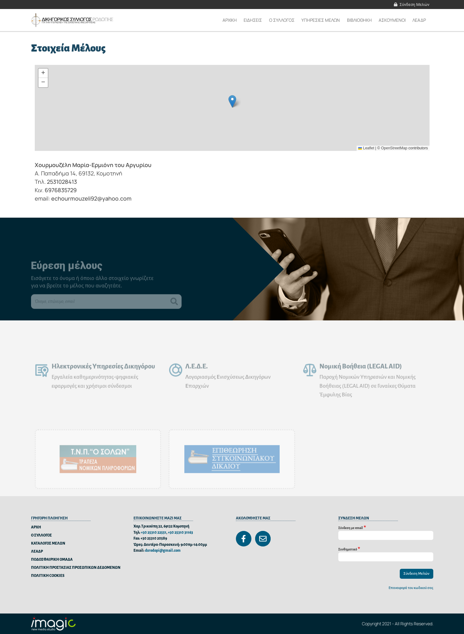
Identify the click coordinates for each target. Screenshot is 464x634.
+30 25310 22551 (153, 533)
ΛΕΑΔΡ (419, 20)
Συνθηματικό (347, 549)
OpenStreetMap (394, 148)
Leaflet (366, 148)
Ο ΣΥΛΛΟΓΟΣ (41, 535)
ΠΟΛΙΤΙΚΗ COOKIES (48, 576)
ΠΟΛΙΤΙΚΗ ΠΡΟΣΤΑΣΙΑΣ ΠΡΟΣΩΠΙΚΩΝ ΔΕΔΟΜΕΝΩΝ (75, 568)
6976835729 (61, 190)
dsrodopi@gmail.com (163, 551)
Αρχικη (230, 20)
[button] (232, 101)
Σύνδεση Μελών (415, 4)
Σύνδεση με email (350, 527)
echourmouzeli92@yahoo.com (91, 198)
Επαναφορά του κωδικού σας (411, 588)
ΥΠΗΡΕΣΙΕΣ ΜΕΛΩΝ (320, 20)
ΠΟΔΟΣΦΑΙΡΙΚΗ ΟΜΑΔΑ (52, 560)
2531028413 (62, 181)
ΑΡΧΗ (36, 527)
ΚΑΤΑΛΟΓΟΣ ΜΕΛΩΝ (48, 543)
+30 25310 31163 (180, 533)
